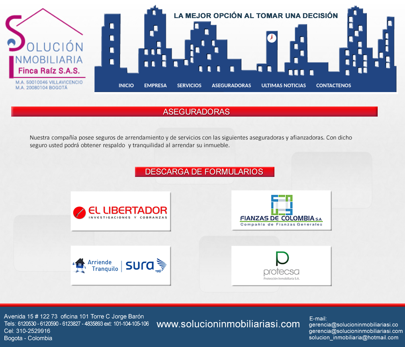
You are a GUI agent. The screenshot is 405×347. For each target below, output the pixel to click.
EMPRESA (155, 85)
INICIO (126, 85)
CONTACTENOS (333, 85)
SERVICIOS (189, 85)
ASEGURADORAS (231, 85)
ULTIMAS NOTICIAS (284, 85)
